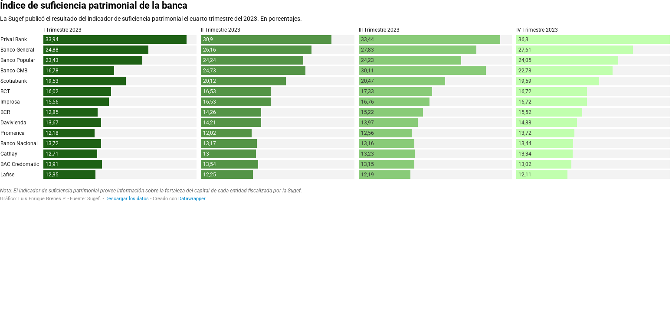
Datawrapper (192, 199)
